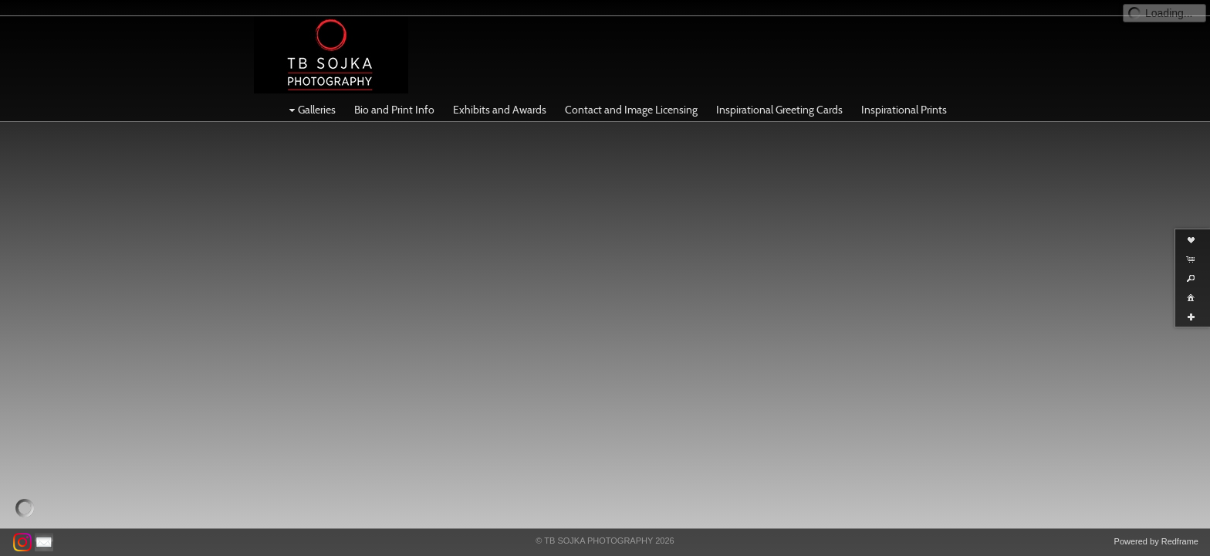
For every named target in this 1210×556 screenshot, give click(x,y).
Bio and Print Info (394, 94)
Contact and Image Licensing (631, 94)
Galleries (311, 94)
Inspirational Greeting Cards (779, 94)
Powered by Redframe (1156, 541)
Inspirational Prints (904, 94)
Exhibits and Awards (499, 94)
